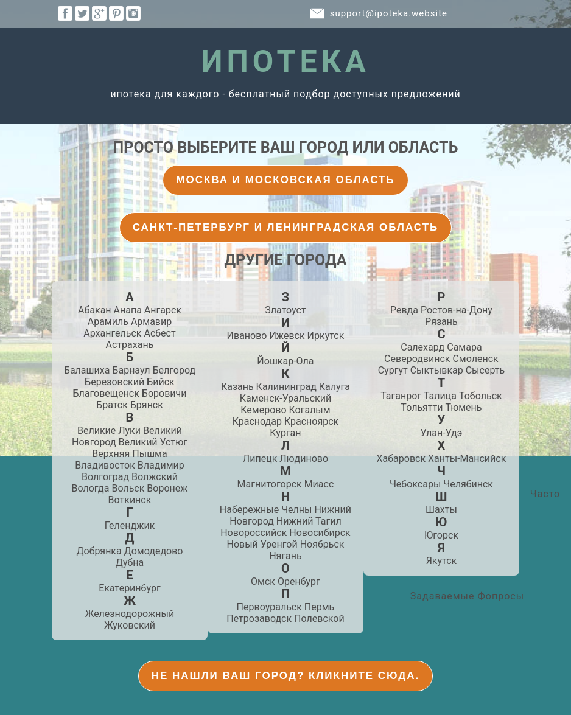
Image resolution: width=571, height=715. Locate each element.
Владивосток (105, 465)
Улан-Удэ (442, 433)
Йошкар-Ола (285, 361)
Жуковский (129, 625)
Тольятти (422, 407)
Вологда (90, 488)
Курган (285, 433)
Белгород (173, 370)
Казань (237, 386)
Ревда (404, 310)
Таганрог (400, 396)
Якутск (441, 561)
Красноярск (311, 421)
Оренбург (299, 581)
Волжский (154, 477)
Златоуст (285, 310)
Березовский (114, 382)
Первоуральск (269, 607)
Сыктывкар (436, 370)
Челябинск (468, 484)
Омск (263, 581)
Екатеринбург (129, 588)
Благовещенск (105, 393)
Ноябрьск (322, 544)
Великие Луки (109, 430)
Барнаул (131, 370)
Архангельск (112, 333)
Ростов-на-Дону (456, 310)
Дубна (130, 562)
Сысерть (485, 370)
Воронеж (167, 488)
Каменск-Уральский (285, 398)
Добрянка (99, 551)
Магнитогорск (269, 484)
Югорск (441, 535)
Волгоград (105, 477)
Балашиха (87, 370)
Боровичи (164, 393)
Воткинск (130, 500)
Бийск (161, 382)
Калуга (334, 386)
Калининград (286, 386)
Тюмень (463, 407)
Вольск (127, 488)
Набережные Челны (266, 509)
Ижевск (286, 335)
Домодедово (153, 551)
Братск (112, 405)
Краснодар (257, 421)
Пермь (319, 607)
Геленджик (130, 525)
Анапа (128, 310)
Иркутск (326, 335)
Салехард (422, 347)
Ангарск (162, 310)
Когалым (310, 410)
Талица (440, 396)
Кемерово (263, 410)
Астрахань (130, 345)
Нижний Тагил (309, 521)
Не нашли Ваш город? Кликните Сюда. (286, 676)
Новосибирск (319, 533)
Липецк (260, 458)
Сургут (393, 370)
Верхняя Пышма (129, 453)
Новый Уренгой (262, 544)
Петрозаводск (259, 618)
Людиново (303, 458)
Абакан (94, 310)
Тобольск (480, 396)
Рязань (441, 321)
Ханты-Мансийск (467, 458)
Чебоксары (415, 484)
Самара (464, 347)
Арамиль (108, 321)
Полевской (319, 618)
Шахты (441, 509)
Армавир (151, 321)
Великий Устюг (153, 442)
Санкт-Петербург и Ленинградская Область (286, 227)
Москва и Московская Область (285, 180)
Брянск (146, 405)
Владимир (161, 465)
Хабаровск (401, 458)
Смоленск (475, 358)
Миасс (319, 484)
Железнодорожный (129, 613)
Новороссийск (253, 533)
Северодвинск (417, 358)
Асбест (159, 333)
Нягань (285, 556)
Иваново (247, 335)
